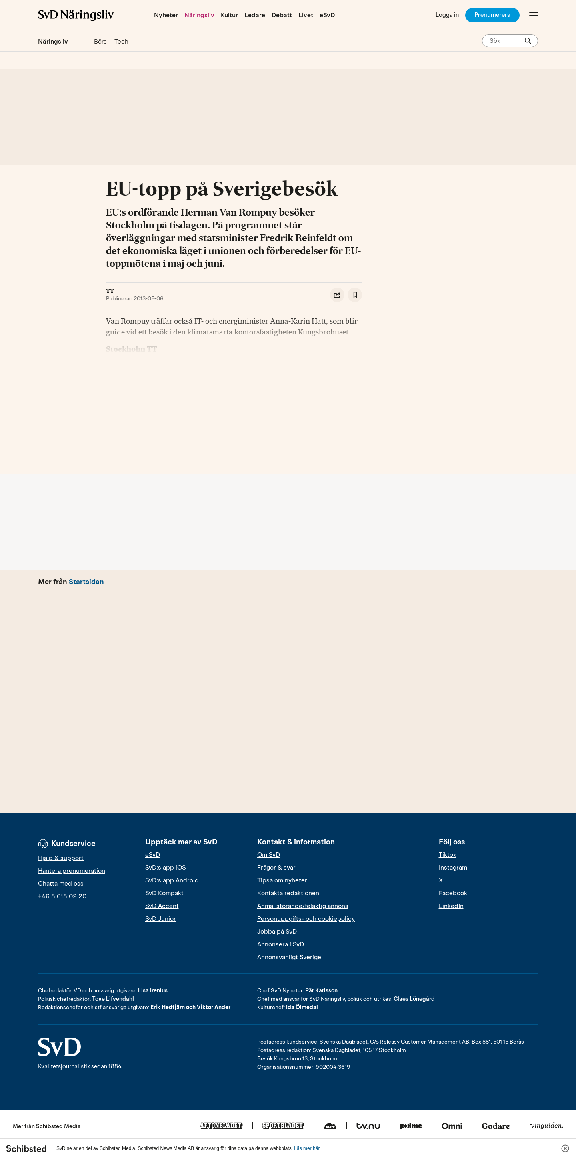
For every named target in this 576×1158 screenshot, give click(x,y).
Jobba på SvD (277, 931)
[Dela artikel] (337, 295)
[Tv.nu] (368, 1126)
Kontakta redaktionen (288, 893)
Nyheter (166, 15)
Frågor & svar (276, 867)
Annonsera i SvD (280, 944)
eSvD (327, 15)
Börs (100, 41)
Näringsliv (199, 15)
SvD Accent (162, 906)
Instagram (453, 867)
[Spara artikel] (355, 295)
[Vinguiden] (546, 1126)
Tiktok (447, 855)
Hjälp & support (61, 858)
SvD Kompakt (164, 893)
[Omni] (452, 1126)
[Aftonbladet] (221, 1126)
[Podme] (411, 1126)
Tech (121, 41)
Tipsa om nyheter (282, 880)
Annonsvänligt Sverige (289, 957)
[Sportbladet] (283, 1126)
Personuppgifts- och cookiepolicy (306, 919)
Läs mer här (307, 1148)
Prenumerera (492, 14)
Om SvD (268, 855)
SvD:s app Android (172, 880)
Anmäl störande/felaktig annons (302, 906)
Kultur (229, 15)
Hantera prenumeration (71, 871)
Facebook (453, 893)
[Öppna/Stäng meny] (533, 15)
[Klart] (330, 1126)
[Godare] (496, 1126)
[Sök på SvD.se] (507, 40)
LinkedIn (451, 906)
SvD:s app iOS (165, 867)
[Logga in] (447, 15)
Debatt (282, 15)
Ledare (254, 15)
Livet (305, 15)
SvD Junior (160, 919)
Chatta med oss (61, 883)
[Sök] (528, 41)
